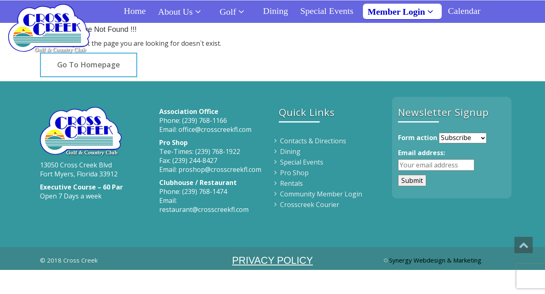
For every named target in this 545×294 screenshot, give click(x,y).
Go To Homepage (88, 64)
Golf (235, 12)
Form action (417, 137)
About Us (182, 12)
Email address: (421, 152)
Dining (275, 11)
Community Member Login (321, 193)
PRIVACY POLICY (272, 260)
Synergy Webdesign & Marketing (435, 260)
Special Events (326, 11)
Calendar (464, 11)
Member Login (404, 12)
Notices (506, 11)
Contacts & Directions (313, 140)
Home (135, 11)
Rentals (291, 183)
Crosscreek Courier (309, 204)
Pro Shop (294, 172)
